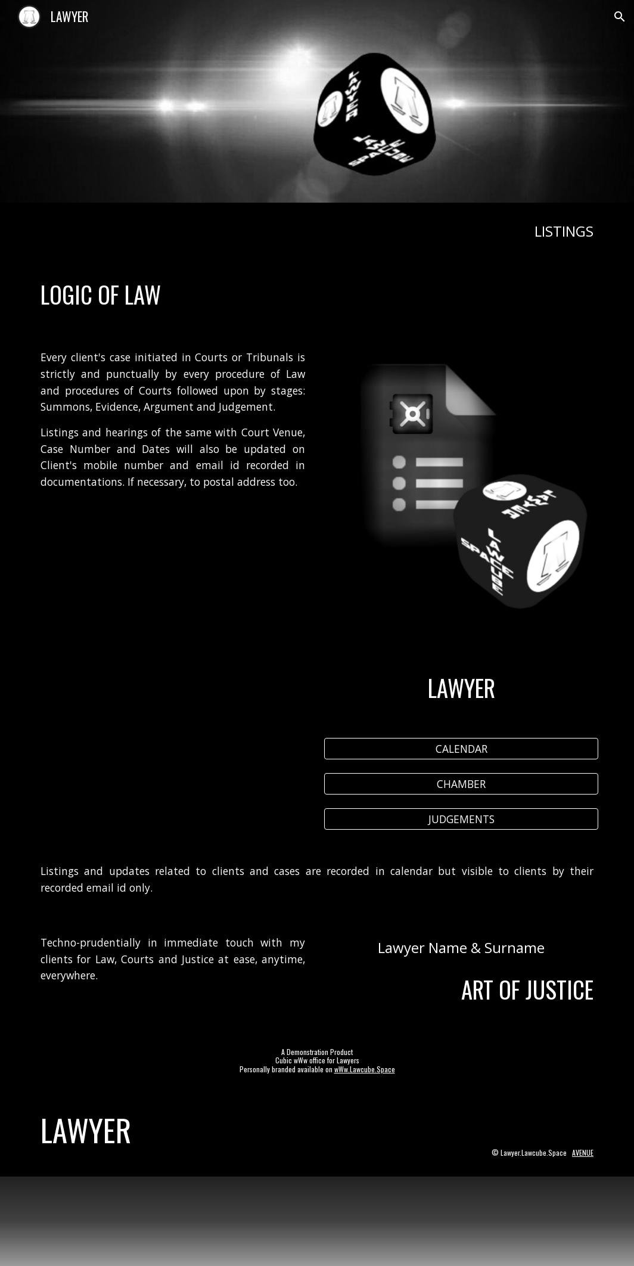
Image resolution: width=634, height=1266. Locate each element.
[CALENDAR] (461, 749)
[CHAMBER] (461, 784)
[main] (317, 231)
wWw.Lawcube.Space (364, 1069)
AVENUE (582, 1152)
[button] (619, 16)
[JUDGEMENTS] (461, 819)
